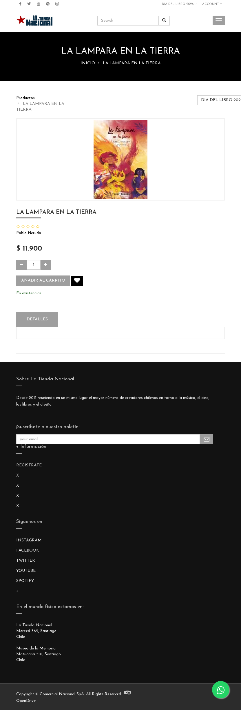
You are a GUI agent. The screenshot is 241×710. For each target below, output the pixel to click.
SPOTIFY (25, 581)
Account (212, 4)
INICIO (88, 63)
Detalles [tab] (37, 319)
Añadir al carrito (43, 280)
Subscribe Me (206, 439)
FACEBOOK (27, 550)
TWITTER (25, 560)
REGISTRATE (29, 465)
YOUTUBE (26, 571)
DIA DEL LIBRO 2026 (179, 4)
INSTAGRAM (29, 540)
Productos (25, 98)
